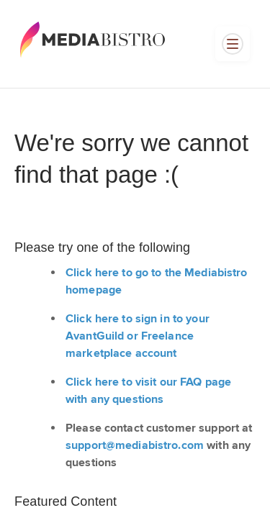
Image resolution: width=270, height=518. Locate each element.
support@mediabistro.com (135, 445)
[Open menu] (232, 44)
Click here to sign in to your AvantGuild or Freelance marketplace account (138, 336)
